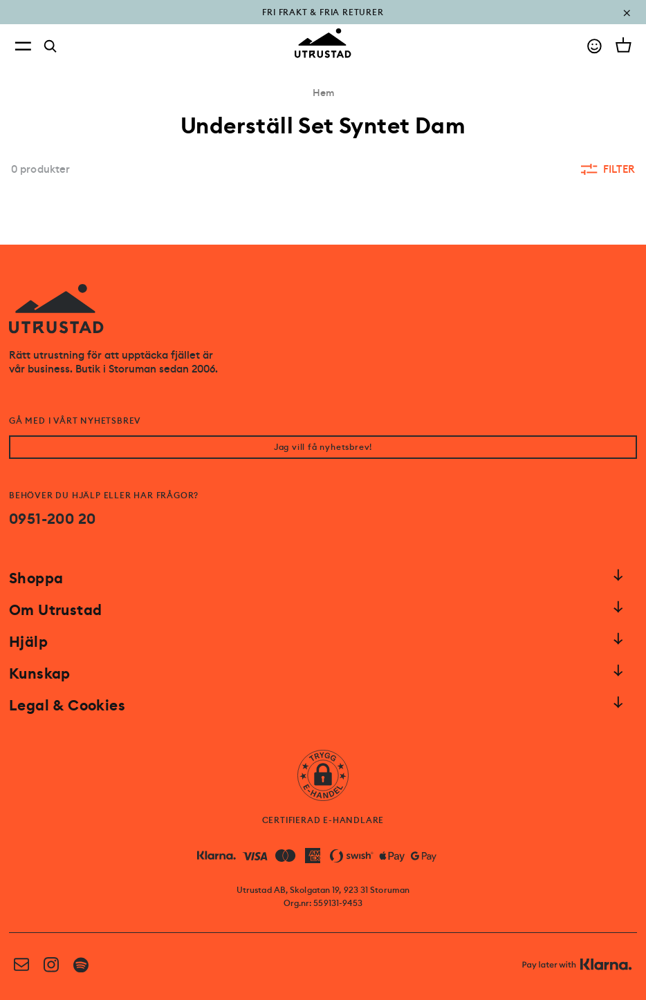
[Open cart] (623, 45)
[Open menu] (23, 45)
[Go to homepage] (323, 43)
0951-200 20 (52, 519)
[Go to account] (594, 46)
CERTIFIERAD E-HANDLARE (323, 820)
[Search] (50, 46)
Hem (323, 92)
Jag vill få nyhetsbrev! (323, 447)
